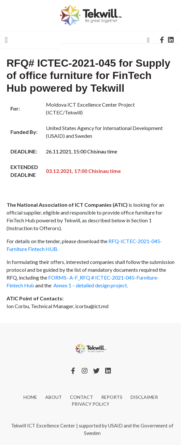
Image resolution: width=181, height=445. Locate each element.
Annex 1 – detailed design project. (90, 285)
